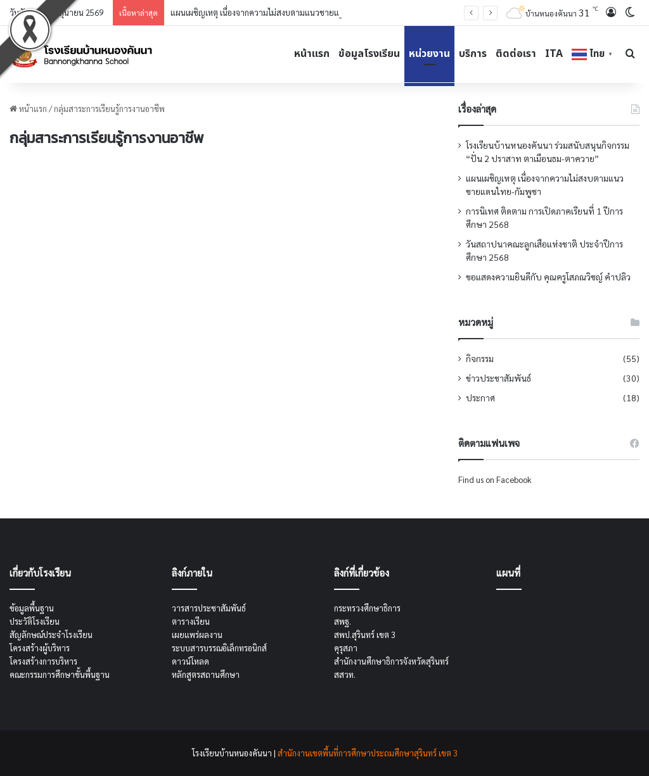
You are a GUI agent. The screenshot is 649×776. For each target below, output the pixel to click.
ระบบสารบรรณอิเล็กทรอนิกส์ (219, 647)
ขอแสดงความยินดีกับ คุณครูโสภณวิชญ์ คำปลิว (548, 276)
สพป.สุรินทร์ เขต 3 (364, 634)
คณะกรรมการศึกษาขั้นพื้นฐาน (60, 674)
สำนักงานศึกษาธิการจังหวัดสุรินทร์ (391, 661)
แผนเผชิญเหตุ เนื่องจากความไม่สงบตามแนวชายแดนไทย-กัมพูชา (280, 12)
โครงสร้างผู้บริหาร (40, 647)
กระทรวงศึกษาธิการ (367, 608)
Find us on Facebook (494, 479)
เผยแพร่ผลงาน (197, 634)
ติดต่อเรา (516, 53)
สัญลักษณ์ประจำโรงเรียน (51, 634)
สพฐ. (342, 621)
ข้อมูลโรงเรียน (369, 53)
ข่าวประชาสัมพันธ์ (498, 378)
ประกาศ (480, 397)
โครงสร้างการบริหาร (43, 661)
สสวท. (345, 674)
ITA (554, 53)
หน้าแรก (312, 53)
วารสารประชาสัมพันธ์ (209, 608)
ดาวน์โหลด (190, 661)
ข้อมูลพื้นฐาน (32, 608)
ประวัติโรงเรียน (35, 621)
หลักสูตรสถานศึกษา (206, 674)
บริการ (473, 53)
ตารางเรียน (191, 621)
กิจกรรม (480, 358)
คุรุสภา (345, 647)
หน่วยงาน (429, 53)
